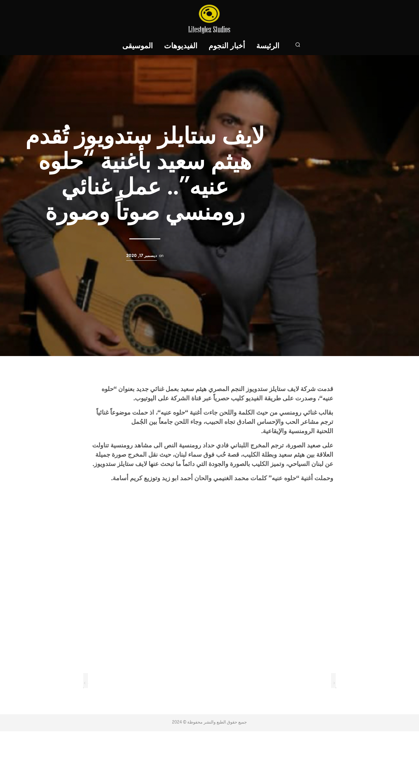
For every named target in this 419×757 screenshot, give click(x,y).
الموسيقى (138, 46)
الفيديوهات (181, 46)
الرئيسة (268, 46)
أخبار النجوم (227, 46)
